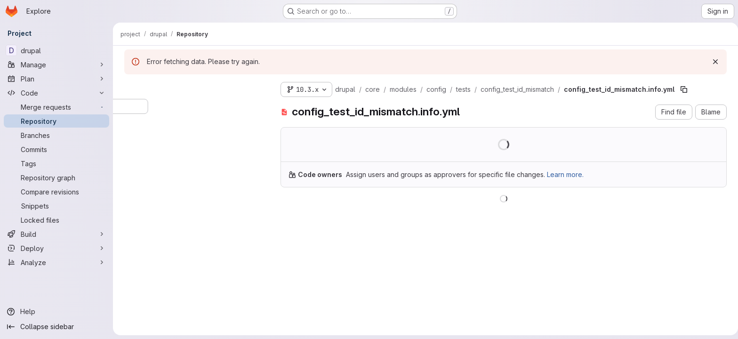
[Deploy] (56, 248)
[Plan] (56, 78)
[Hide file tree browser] (129, 87)
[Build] (56, 234)
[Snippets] (56, 205)
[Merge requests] (56, 106)
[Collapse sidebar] (56, 326)
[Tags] (56, 163)
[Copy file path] (682, 89)
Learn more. (563, 174)
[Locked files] (56, 219)
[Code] (56, 92)
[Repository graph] (56, 177)
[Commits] (56, 149)
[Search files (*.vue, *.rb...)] (193, 106)
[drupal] (56, 50)
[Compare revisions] (56, 191)
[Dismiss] (713, 61)
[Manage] (56, 64)
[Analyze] (56, 262)
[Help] (56, 311)
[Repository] (56, 121)
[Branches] (56, 135)
